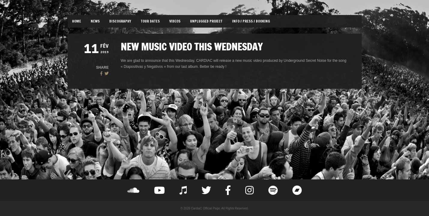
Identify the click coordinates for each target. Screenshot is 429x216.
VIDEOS (174, 21)
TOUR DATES (150, 21)
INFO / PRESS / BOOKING (251, 21)
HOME (76, 21)
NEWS (95, 21)
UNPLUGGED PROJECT (206, 21)
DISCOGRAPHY (120, 21)
